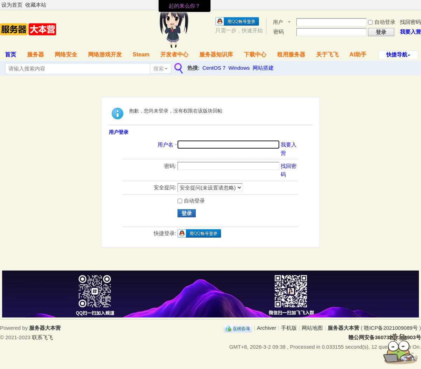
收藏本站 (35, 5)
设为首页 (11, 5)
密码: (170, 166)
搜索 (158, 68)
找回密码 (410, 22)
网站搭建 (263, 68)
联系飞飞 (42, 337)
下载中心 (255, 54)
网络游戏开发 (105, 54)
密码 (278, 32)
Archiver (266, 328)
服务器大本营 (343, 328)
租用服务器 (291, 54)
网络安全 (66, 54)
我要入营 (410, 32)
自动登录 (381, 22)
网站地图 (312, 328)
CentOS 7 (214, 68)
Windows (239, 68)
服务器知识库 (216, 54)
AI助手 (357, 54)
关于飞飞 (327, 54)
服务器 (35, 54)
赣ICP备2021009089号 (390, 328)
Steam (141, 54)
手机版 (289, 328)
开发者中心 (174, 54)
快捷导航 (396, 54)
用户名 (278, 22)
